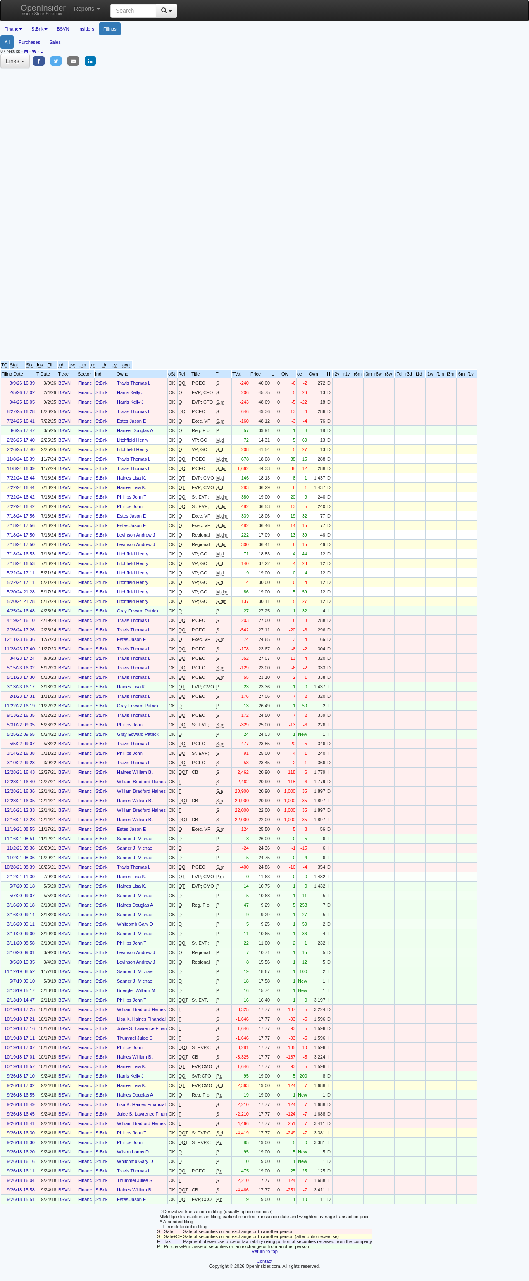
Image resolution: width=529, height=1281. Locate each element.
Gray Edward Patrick (138, 610)
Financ (85, 383)
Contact (264, 1261)
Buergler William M (136, 990)
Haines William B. (135, 772)
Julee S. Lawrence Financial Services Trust (160, 1028)
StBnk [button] (39, 28)
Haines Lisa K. (131, 477)
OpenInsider (43, 9)
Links (15, 61)
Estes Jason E (131, 420)
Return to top (264, 1251)
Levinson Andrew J (136, 534)
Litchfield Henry (132, 439)
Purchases (29, 42)
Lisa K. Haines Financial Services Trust (156, 1018)
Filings (110, 28)
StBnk (101, 383)
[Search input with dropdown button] (133, 11)
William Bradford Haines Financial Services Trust (166, 781)
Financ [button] (13, 28)
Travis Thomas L (133, 383)
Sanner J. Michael (135, 838)
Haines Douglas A (135, 430)
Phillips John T (131, 496)
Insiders (86, 28)
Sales (55, 42)
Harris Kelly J (130, 392)
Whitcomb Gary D (135, 924)
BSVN (63, 28)
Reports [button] (87, 8)
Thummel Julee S (135, 1037)
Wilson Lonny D (133, 1151)
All (7, 42)
